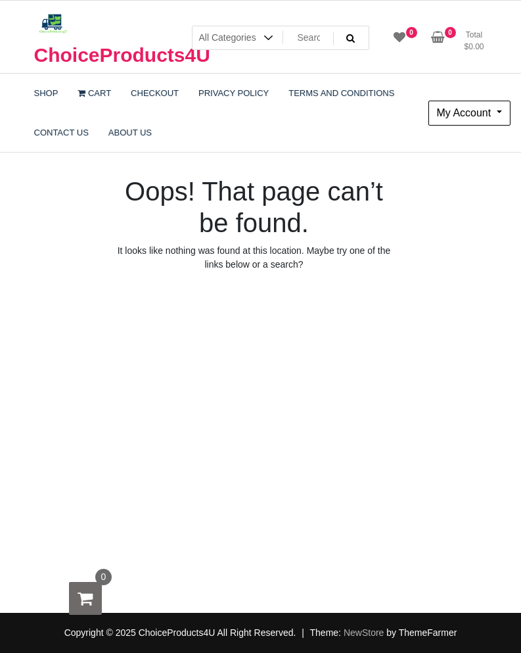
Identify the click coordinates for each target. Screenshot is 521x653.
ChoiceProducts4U (122, 55)
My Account (465, 112)
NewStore (364, 632)
